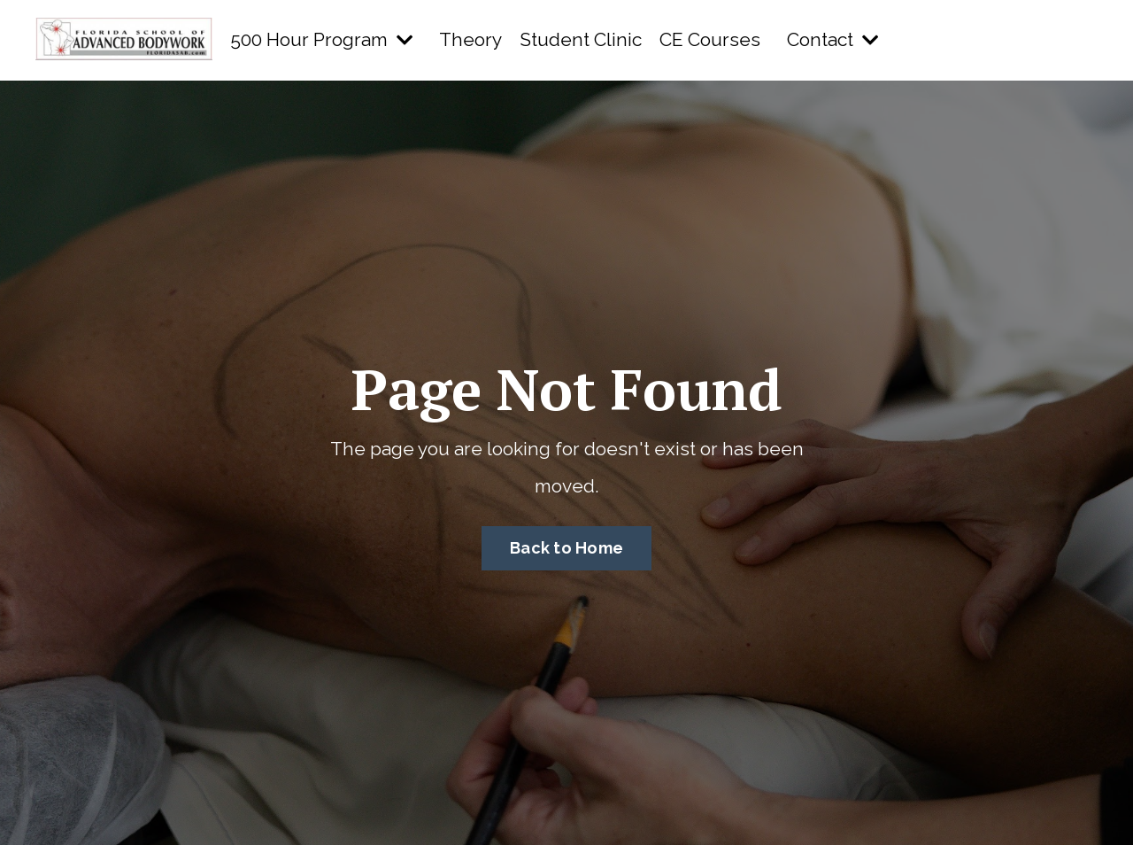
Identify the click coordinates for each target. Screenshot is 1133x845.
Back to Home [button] (566, 548)
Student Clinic (581, 39)
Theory (470, 39)
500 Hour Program (321, 39)
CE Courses (709, 39)
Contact (832, 39)
